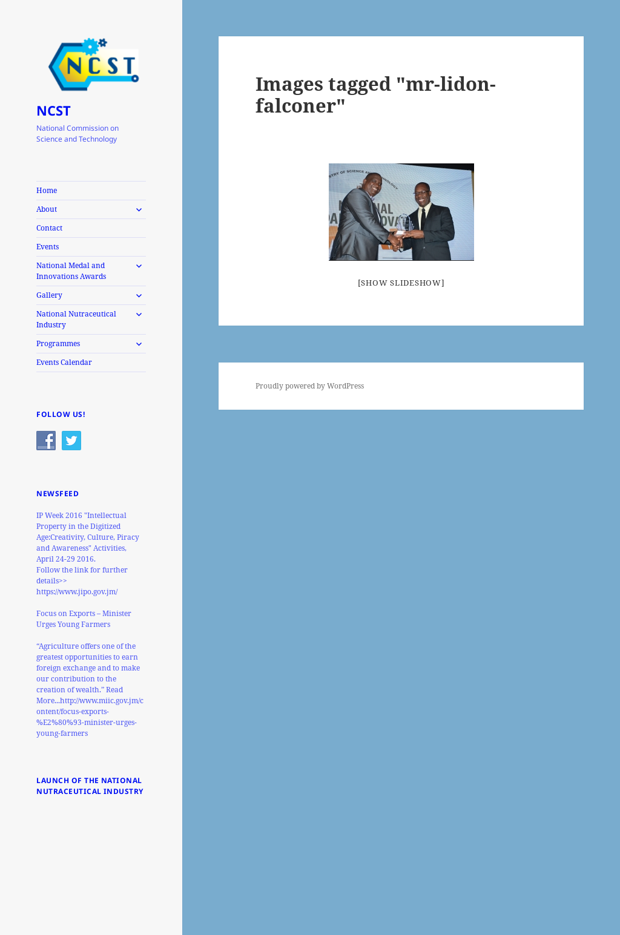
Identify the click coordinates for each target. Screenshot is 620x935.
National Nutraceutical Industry (76, 319)
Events (47, 246)
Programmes (58, 343)
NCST (53, 110)
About (46, 209)
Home (46, 190)
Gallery (49, 295)
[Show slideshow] (401, 282)
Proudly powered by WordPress (310, 386)
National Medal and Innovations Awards (71, 270)
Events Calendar (64, 362)
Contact (49, 228)
